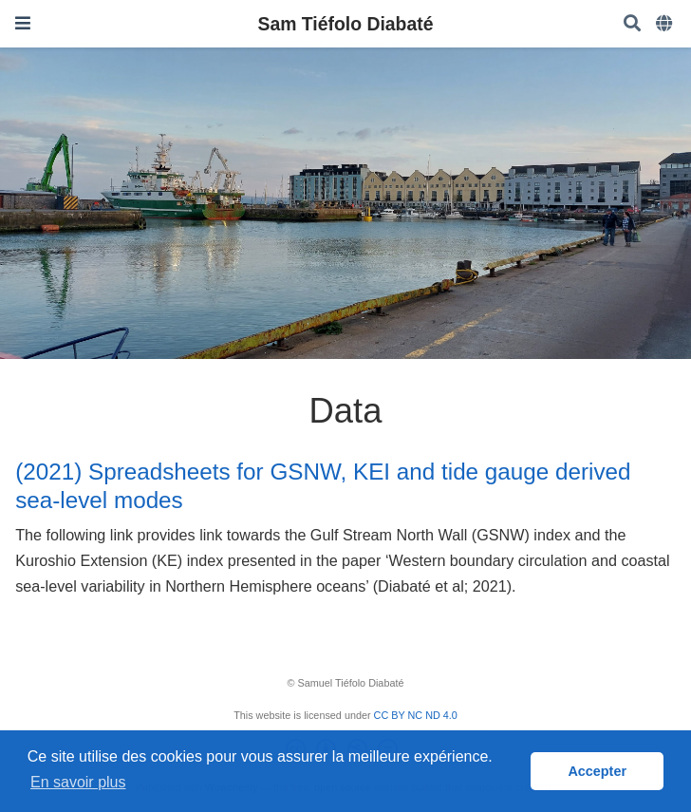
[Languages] (666, 24)
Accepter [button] (597, 771)
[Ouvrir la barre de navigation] (22, 23)
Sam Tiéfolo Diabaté (346, 23)
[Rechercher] (632, 24)
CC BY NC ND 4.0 (416, 715)
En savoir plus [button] (78, 782)
